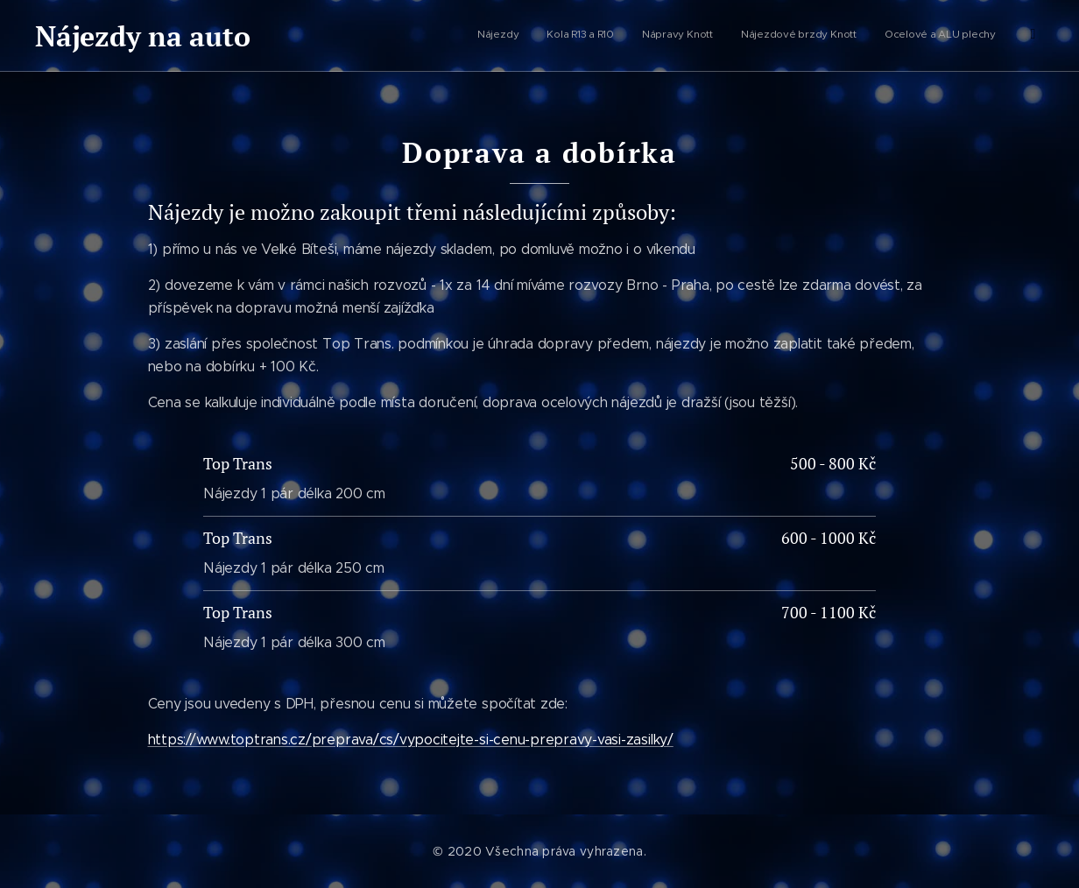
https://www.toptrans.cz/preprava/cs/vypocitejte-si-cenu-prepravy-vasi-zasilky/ (410, 739)
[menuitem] (880, 36)
